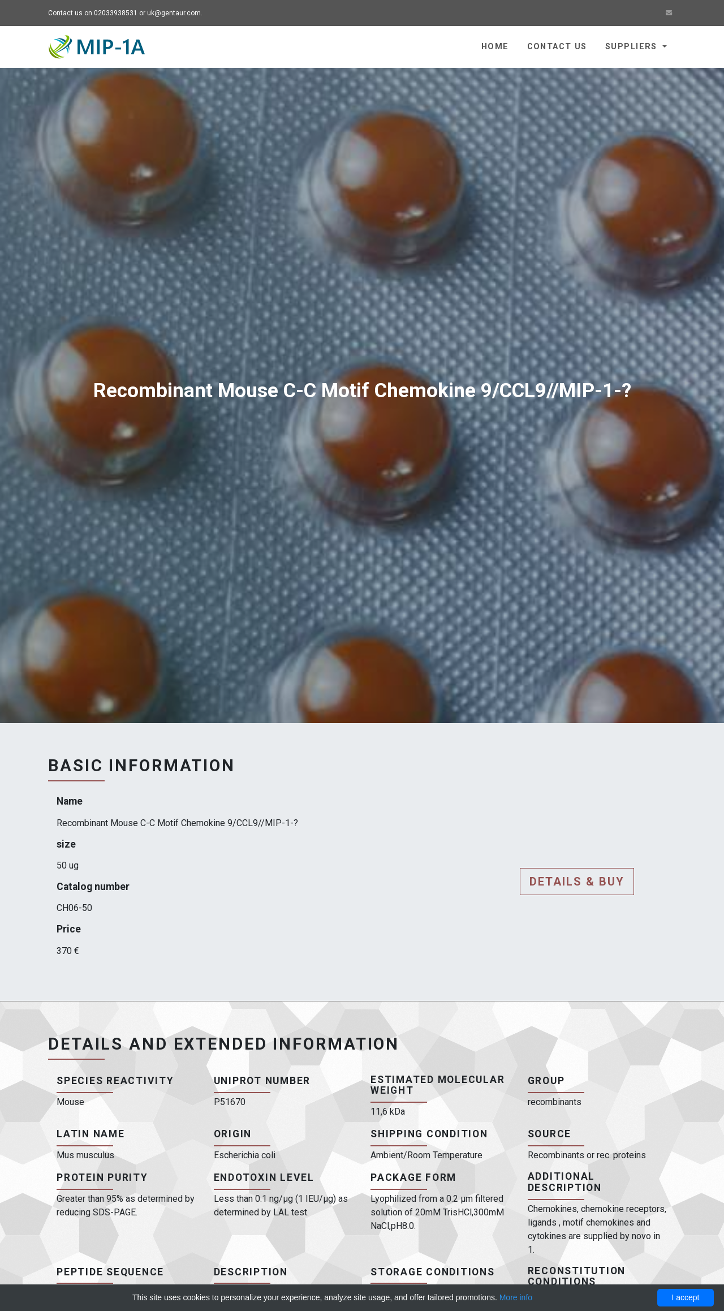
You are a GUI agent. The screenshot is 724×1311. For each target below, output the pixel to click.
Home (495, 46)
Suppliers (632, 46)
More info (515, 1297)
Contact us (557, 46)
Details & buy (576, 881)
